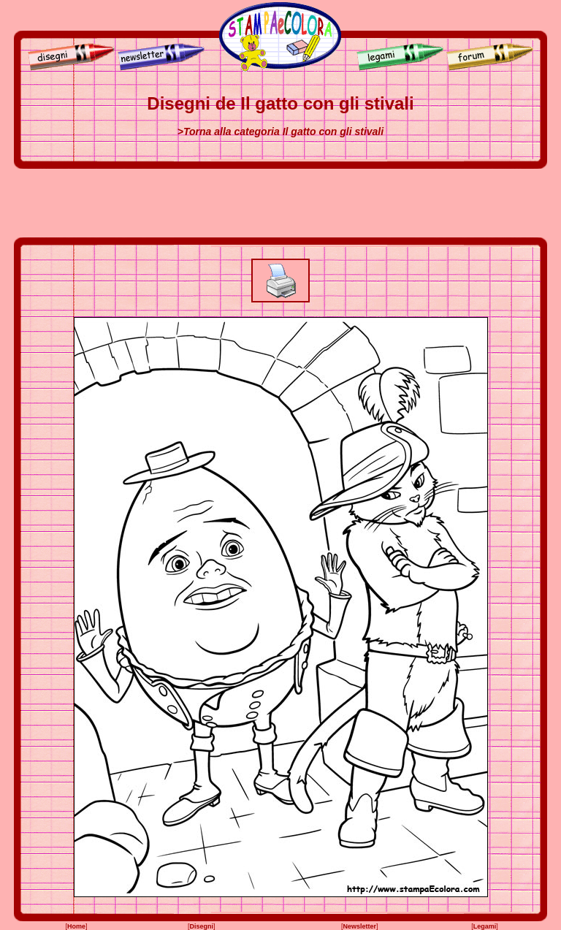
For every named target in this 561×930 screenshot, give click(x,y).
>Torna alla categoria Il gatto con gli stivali (280, 131)
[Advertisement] (280, 203)
